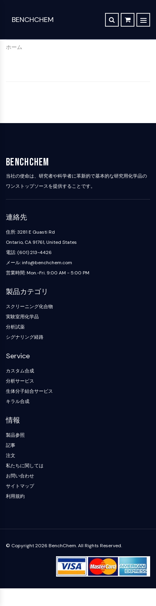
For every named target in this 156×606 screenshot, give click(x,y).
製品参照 (15, 435)
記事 (10, 445)
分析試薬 (15, 327)
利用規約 (15, 496)
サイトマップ (20, 486)
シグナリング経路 (25, 337)
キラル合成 (17, 401)
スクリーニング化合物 (29, 306)
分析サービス (20, 381)
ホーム (14, 47)
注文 (10, 455)
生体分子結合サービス (29, 391)
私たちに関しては (25, 466)
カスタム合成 (20, 371)
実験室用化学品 (22, 317)
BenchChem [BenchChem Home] (33, 19)
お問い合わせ (20, 476)
